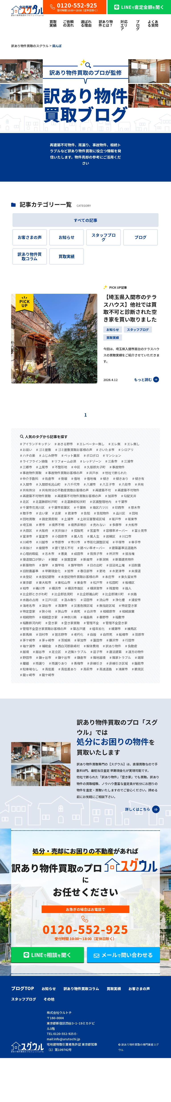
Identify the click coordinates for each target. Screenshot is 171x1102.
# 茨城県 (64, 640)
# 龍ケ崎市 (46, 674)
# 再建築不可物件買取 (35, 495)
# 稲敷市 (119, 617)
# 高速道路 (104, 669)
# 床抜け (26, 547)
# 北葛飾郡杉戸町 (45, 501)
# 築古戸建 (78, 628)
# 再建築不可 (102, 490)
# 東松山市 (62, 582)
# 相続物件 (27, 617)
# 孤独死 (77, 530)
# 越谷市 (39, 651)
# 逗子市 (96, 651)
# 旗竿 (43, 565)
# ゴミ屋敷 (43, 449)
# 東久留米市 (127, 576)
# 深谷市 (45, 605)
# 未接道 (135, 570)
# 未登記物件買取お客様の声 (78, 576)
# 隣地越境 (98, 657)
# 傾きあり (120, 478)
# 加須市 (111, 495)
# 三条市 (111, 461)
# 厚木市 (134, 507)
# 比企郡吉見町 (62, 594)
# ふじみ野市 (48, 455)
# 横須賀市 (94, 588)
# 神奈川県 (69, 617)
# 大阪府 (42, 530)
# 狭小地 (45, 611)
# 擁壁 (53, 559)
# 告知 (85, 513)
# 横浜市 (55, 588)
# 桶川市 (39, 588)
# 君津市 (71, 513)
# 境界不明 (56, 524)
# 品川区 (119, 513)
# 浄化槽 (119, 599)
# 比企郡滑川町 (113, 594)
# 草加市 (80, 640)
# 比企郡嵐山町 (87, 594)
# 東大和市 (43, 582)
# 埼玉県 (26, 524)
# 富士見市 (139, 530)
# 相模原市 (107, 611)
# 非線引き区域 (117, 663)
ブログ (138, 25)
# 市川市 (74, 542)
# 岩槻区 (109, 536)
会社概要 (28, 6)
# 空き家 (51, 622)
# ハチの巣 (27, 455)
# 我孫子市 (94, 553)
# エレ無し (132, 443)
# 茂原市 (138, 634)
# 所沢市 (112, 553)
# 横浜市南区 (74, 588)
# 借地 (75, 478)
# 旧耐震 (135, 565)
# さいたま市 (105, 449)
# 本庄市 (108, 576)
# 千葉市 (121, 501)
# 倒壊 (62, 478)
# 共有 (139, 484)
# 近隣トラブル (75, 651)
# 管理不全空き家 (115, 622)
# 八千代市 (72, 484)
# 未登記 (26, 576)
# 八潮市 (90, 484)
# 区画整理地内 (100, 501)
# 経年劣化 (97, 628)
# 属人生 (93, 536)
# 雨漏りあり (58, 663)
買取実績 (53, 23)
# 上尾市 (42, 467)
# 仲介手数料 (29, 478)
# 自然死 (106, 634)
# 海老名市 (27, 605)
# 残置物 (112, 588)
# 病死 (75, 611)
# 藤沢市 (112, 640)
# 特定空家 (27, 611)
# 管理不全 (91, 622)
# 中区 (75, 467)
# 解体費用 (91, 645)
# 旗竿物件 (75, 565)
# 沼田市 (87, 599)
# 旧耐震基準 (29, 570)
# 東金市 (80, 582)
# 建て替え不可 (62, 547)
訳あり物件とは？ (106, 23)
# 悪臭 (62, 553)
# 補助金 (45, 645)
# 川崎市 (26, 542)
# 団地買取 (27, 518)
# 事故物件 (117, 467)
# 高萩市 (87, 669)
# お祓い (26, 449)
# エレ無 (114, 443)
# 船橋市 (122, 634)
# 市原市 (58, 542)
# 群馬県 (26, 634)
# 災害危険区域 (82, 605)
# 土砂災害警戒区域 (91, 518)
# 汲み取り (69, 599)
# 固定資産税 (48, 518)
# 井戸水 (92, 472)
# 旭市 (69, 570)
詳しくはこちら (142, 808)
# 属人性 (77, 536)
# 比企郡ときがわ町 (34, 594)
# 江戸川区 (49, 599)
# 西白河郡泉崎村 (67, 645)
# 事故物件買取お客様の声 (63, 472)
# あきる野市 (64, 443)
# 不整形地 (59, 467)
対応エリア (124, 25)
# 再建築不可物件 (127, 490)
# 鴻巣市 (122, 669)
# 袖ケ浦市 (27, 645)
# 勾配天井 (128, 495)
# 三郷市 (26, 467)
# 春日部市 (85, 570)
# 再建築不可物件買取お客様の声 (78, 495)
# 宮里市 (93, 530)
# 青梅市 (77, 663)
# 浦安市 (135, 599)
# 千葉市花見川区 (32, 507)
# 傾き (104, 478)
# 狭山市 (61, 611)
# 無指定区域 (106, 605)
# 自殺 (91, 634)
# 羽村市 (42, 634)
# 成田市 (77, 553)
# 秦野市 (103, 617)
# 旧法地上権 (115, 565)
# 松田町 (112, 582)
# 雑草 (139, 657)
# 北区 (24, 501)
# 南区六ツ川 (99, 507)
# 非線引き (94, 663)
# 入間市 (26, 484)
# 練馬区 (131, 628)
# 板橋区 (128, 582)
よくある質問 (153, 23)
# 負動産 (131, 645)
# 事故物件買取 (30, 472)
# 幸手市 (135, 542)
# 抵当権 (128, 553)
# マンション (112, 455)
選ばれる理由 (86, 23)
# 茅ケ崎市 (27, 640)
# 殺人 (126, 588)
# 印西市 (118, 507)
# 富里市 (42, 536)
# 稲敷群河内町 (30, 622)
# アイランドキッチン (35, 443)
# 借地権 (90, 478)
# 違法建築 (114, 651)
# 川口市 (125, 536)
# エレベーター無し (90, 443)
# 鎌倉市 (80, 657)
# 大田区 (26, 530)
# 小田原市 (59, 536)
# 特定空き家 (128, 605)
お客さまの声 (30, 237)
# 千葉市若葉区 (59, 507)
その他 (49, 999)
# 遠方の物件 (135, 651)
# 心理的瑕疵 (29, 553)
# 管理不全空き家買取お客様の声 (43, 628)
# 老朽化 (77, 634)
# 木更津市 (117, 570)
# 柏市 (24, 588)
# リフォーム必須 (64, 461)
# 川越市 (42, 542)
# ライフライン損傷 (34, 461)
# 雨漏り (39, 663)
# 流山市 (103, 599)
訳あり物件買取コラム (30, 256)
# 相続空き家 (48, 617)
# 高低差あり (67, 669)
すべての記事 (85, 220)
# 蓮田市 (96, 640)
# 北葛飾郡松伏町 (73, 501)
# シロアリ (126, 449)
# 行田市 (128, 640)
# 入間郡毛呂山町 (48, 484)
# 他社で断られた (114, 472)
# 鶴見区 (138, 669)
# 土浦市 (67, 518)
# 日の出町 (94, 565)
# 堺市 (40, 524)
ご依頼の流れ (68, 23)
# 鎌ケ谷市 (62, 657)
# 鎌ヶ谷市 (43, 657)
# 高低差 (48, 669)
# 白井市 (90, 611)
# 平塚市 (119, 542)
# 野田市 (26, 657)
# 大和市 (132, 524)
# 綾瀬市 (115, 628)
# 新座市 (87, 559)
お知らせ (67, 237)
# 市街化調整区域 (96, 542)
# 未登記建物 (45, 576)
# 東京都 (26, 582)
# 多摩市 (116, 524)
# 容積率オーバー (115, 530)
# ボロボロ (91, 455)
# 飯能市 (138, 663)
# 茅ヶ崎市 (46, 640)
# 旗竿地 (58, 565)
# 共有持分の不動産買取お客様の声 (64, 490)
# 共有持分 (27, 490)
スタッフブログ (104, 237)
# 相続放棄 (126, 611)
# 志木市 (48, 553)
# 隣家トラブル (120, 657)
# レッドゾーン (90, 461)
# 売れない (98, 524)
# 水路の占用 (29, 599)
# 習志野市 (59, 634)
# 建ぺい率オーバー (91, 547)
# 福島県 (87, 617)
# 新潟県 (103, 559)
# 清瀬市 (61, 605)
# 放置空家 (69, 559)
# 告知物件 (101, 513)
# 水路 (132, 594)
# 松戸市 (96, 582)
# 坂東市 (131, 518)
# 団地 (133, 513)
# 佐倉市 (48, 478)
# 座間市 (42, 547)
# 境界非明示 (77, 524)
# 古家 (56, 513)
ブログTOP (22, 988)
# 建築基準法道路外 (123, 547)
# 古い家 (42, 513)
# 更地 (101, 570)
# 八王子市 (107, 484)
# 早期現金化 (51, 570)
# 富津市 (26, 536)
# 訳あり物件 (112, 645)
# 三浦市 (127, 461)
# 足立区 (55, 651)
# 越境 (24, 651)
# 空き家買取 (70, 622)
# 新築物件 (27, 565)
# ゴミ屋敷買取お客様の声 (73, 449)
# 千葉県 (80, 507)
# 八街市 (125, 484)
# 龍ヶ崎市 (27, 674)
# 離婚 (24, 663)
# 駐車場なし (29, 669)
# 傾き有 (138, 478)
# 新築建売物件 (123, 559)
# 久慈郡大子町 (95, 467)
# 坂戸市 (115, 518)
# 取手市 (26, 513)
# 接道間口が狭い (32, 559)
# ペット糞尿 (70, 455)
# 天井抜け (59, 530)
